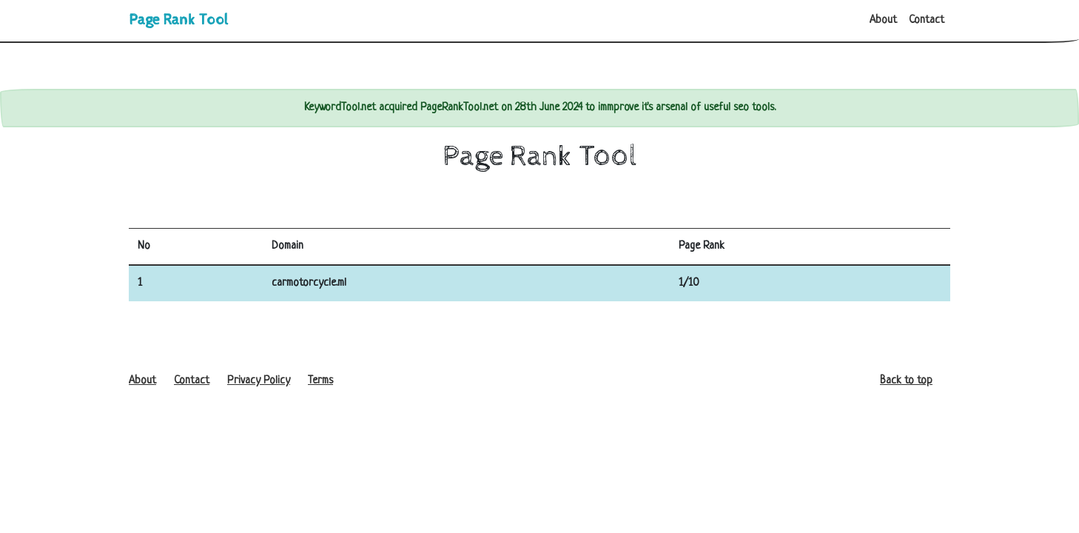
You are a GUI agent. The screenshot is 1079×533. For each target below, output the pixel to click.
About (883, 20)
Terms (320, 381)
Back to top (906, 381)
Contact (926, 20)
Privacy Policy (258, 381)
